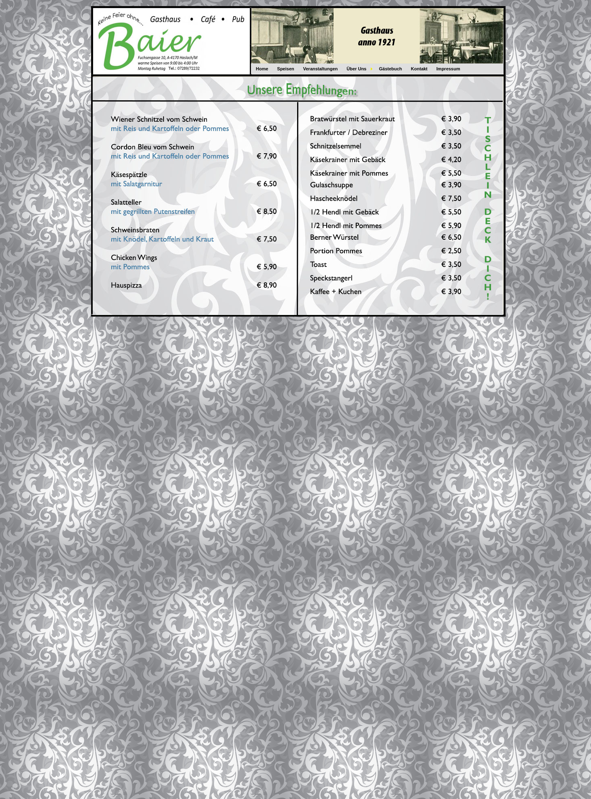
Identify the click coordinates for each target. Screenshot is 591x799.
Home (262, 68)
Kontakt (419, 68)
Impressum (448, 68)
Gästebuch (390, 68)
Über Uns (356, 68)
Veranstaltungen (320, 68)
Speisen (285, 68)
